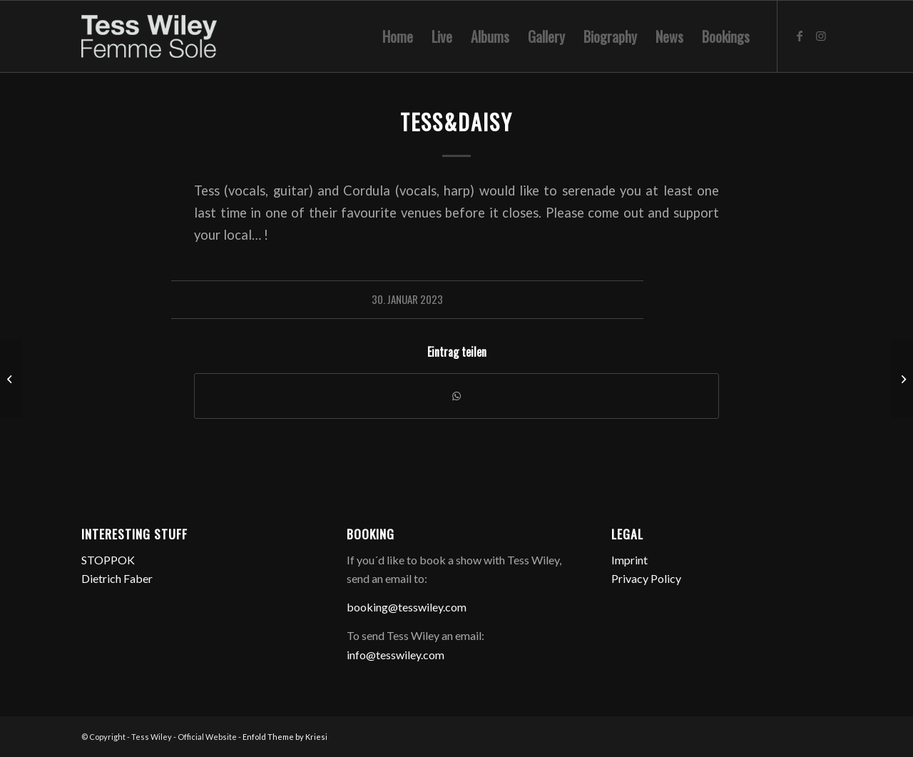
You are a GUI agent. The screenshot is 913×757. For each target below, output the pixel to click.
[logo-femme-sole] (149, 36)
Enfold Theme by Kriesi (285, 736)
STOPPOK (108, 560)
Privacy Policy (646, 578)
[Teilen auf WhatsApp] (456, 396)
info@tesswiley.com (395, 654)
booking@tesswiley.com (406, 607)
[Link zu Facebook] (799, 35)
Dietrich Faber (117, 578)
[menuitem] (397, 36)
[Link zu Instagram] (821, 35)
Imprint (629, 560)
